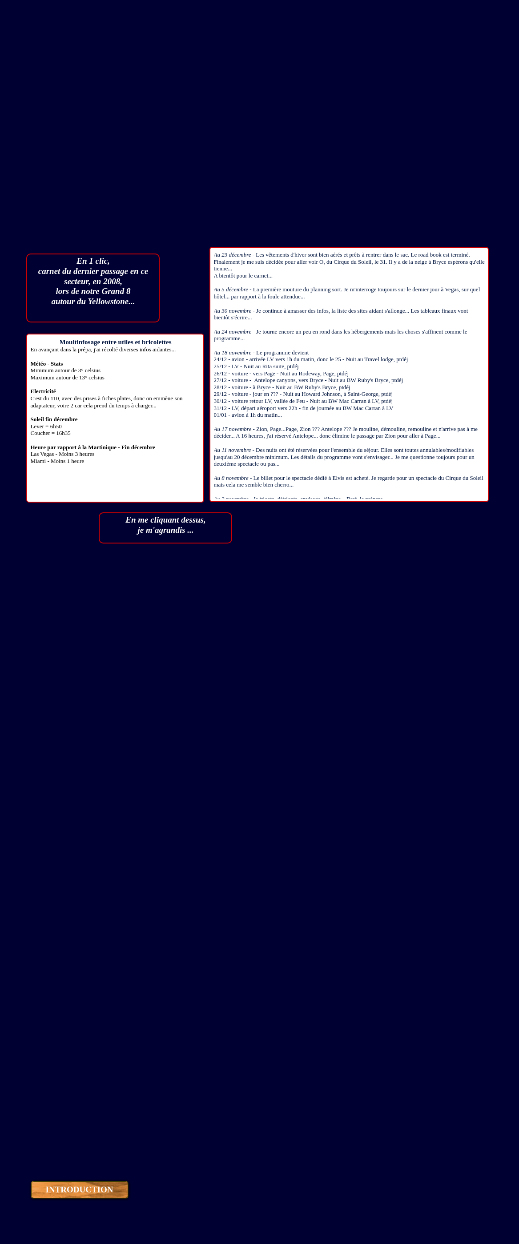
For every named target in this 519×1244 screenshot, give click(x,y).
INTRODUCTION (79, 1189)
